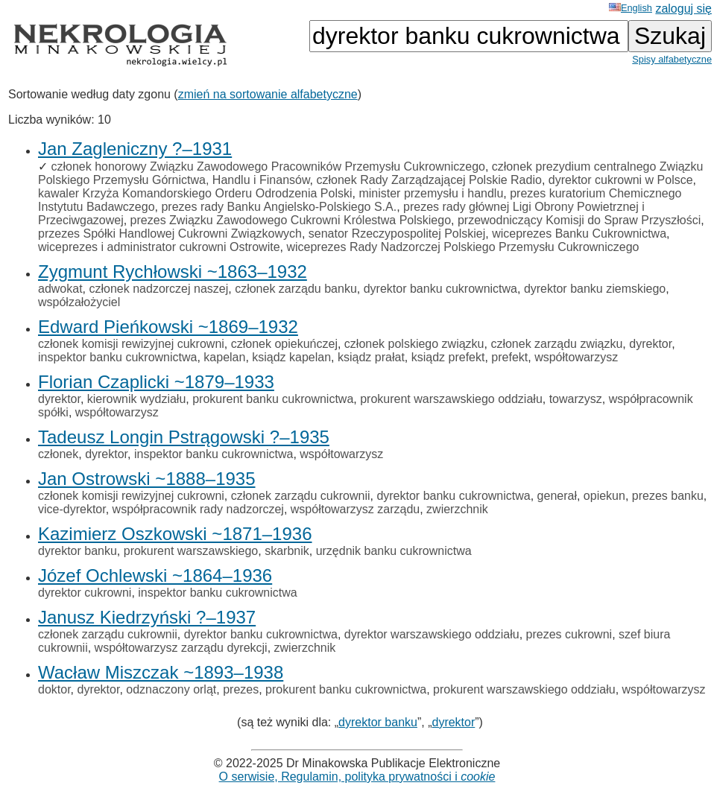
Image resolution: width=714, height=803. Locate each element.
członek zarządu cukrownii (300, 495)
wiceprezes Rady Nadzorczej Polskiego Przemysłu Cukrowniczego (462, 247)
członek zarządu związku (556, 343)
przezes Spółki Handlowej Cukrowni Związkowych (170, 233)
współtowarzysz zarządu (355, 509)
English (630, 7)
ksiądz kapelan (291, 357)
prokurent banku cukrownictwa (272, 399)
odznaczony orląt (171, 689)
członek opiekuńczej (284, 343)
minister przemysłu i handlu (430, 193)
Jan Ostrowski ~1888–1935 (147, 479)
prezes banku (668, 495)
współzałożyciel (79, 302)
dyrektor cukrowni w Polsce (621, 180)
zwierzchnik (457, 509)
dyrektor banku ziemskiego (595, 288)
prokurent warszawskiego (191, 551)
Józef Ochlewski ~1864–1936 (155, 575)
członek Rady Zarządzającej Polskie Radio (429, 180)
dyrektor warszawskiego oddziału (431, 634)
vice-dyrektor (72, 509)
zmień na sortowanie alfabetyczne (268, 94)
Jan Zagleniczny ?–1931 (135, 149)
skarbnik (287, 551)
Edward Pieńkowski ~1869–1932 (168, 327)
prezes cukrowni (569, 634)
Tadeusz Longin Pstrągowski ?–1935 (183, 437)
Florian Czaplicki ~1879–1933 (156, 382)
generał (557, 495)
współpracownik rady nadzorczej (198, 509)
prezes (241, 689)
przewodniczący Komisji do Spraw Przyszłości (579, 220)
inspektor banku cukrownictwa (117, 357)
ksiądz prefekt (448, 357)
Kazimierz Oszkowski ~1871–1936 (175, 534)
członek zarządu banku (296, 288)
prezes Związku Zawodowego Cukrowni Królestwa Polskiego (290, 220)
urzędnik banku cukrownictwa (394, 551)
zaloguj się (683, 8)
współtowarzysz (576, 357)
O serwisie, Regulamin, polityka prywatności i (357, 776)
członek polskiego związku (414, 343)
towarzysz (575, 399)
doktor (54, 689)
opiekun (604, 495)
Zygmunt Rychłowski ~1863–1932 (172, 271)
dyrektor (650, 343)
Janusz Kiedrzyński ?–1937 (147, 617)
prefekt (509, 357)
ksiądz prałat (371, 357)
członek (58, 454)
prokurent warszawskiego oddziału (451, 399)
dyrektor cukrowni (84, 592)
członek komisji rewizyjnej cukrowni (131, 343)
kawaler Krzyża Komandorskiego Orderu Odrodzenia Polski (195, 193)
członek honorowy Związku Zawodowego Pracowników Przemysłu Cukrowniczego (267, 166)
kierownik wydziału (136, 399)
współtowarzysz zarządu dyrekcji (181, 647)
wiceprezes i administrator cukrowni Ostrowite (159, 247)
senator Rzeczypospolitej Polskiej (397, 233)
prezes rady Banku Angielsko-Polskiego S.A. (279, 206)
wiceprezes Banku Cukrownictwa (579, 233)
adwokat (60, 288)
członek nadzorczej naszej (158, 288)
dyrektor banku (77, 551)
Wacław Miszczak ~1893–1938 (160, 672)
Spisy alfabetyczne (672, 59)
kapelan (224, 357)
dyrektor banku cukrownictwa (440, 288)
